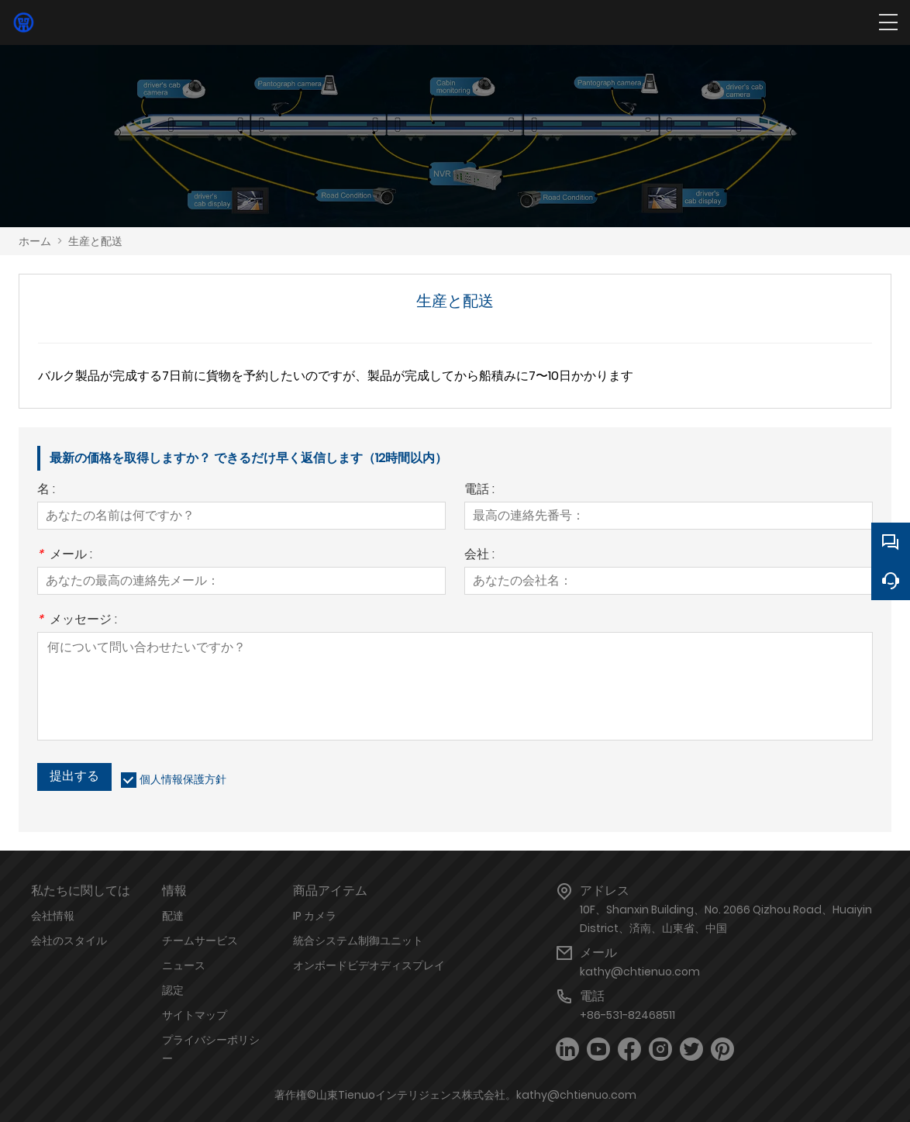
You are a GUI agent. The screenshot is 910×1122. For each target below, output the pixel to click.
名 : (46, 490)
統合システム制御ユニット (358, 940)
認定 (173, 990)
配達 (173, 915)
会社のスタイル (69, 940)
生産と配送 (95, 241)
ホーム (35, 241)
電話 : (479, 490)
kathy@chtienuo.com (640, 971)
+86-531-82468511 (627, 1015)
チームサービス (200, 940)
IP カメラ (314, 915)
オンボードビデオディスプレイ (369, 965)
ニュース (183, 965)
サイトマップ (194, 1015)
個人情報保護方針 (183, 779)
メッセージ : (77, 620)
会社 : (479, 555)
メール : (64, 555)
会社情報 (52, 915)
